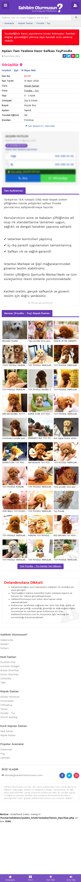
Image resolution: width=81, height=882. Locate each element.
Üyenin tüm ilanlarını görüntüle (21, 208)
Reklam (4, 703)
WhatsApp (58, 237)
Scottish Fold (7, 721)
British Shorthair (9, 729)
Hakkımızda (6, 699)
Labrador (5, 816)
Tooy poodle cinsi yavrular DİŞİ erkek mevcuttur (51, 400)
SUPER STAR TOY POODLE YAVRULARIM (47, 473)
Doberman (6, 808)
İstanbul (6, 129)
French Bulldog (8, 776)
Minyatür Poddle (10, 400)
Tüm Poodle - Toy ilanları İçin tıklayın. (40, 625)
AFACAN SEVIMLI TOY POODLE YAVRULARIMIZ (23, 473)
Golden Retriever (10, 755)
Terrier (4, 768)
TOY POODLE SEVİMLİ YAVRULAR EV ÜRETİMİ (49, 449)
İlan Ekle (50, 878)
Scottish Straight (10, 725)
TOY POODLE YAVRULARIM (40, 424)
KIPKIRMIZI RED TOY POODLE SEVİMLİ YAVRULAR (51, 497)
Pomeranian (7, 759)
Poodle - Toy (43, 23)
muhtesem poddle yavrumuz (16, 497)
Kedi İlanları (6, 790)
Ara (23, 237)
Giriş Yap (71, 878)
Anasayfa (9, 23)
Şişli (16, 129)
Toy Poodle (59, 570)
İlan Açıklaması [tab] (13, 249)
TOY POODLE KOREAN (13, 546)
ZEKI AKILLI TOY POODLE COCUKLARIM (21, 570)
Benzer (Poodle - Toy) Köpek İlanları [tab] (27, 372)
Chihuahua (6, 764)
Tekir (3, 741)
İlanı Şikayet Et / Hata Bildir (40, 185)
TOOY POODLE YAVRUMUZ (15, 424)
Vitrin (30, 878)
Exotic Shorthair (9, 733)
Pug (2, 812)
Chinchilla (5, 737)
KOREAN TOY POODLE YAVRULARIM (45, 594)
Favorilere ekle (11, 56)
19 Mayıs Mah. (28, 129)
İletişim (4, 707)
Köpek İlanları (25, 23)
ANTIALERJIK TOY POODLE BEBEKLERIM (47, 522)
